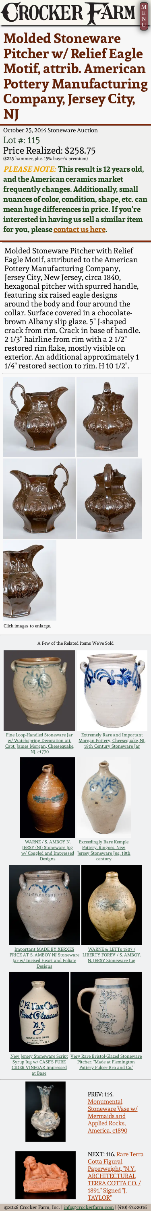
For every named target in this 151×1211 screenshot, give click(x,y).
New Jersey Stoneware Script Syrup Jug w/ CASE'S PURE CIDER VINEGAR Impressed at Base (39, 1064)
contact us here (79, 229)
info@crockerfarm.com (89, 1207)
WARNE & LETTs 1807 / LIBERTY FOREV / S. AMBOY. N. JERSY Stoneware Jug (112, 954)
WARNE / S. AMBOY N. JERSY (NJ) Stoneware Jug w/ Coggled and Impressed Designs (47, 850)
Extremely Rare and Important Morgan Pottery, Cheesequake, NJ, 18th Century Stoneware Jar (112, 740)
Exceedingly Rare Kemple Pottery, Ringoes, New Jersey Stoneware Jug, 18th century (103, 850)
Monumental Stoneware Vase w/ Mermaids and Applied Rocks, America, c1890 (113, 1116)
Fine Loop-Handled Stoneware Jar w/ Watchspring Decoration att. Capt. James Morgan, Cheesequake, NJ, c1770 (39, 743)
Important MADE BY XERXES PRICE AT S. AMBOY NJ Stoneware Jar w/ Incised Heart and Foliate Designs (44, 957)
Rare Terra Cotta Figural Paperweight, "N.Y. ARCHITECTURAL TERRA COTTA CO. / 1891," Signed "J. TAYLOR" (116, 1176)
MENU (143, 16)
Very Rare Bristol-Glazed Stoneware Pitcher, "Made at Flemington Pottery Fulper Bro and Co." (106, 1061)
